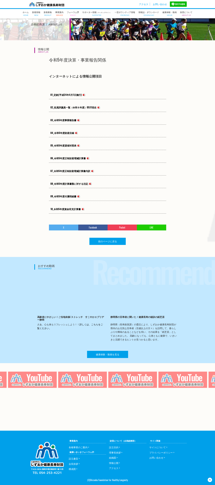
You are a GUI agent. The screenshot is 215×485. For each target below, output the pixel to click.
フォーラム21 (73, 13)
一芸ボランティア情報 (125, 13)
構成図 (72, 469)
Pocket (122, 227)
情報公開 (113, 463)
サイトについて (157, 447)
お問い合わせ (160, 4)
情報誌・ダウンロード (148, 13)
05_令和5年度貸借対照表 (63, 145)
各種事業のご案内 (78, 447)
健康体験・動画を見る (107, 354)
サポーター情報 (96, 13)
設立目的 (113, 447)
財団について (186, 13)
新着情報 (36, 13)
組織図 (112, 457)
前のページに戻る (107, 241)
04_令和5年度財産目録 (62, 133)
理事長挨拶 (115, 452)
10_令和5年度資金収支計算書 (65, 209)
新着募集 (48, 13)
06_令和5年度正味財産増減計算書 (68, 158)
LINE (151, 227)
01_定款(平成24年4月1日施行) (66, 95)
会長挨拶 (73, 464)
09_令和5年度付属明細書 (63, 196)
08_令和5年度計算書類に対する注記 (69, 183)
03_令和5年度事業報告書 (63, 120)
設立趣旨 (73, 458)
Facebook (93, 227)
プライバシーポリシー (161, 452)
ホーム (26, 13)
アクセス (143, 4)
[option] (82, 385)
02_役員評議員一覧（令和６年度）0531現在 (73, 107)
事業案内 (59, 13)
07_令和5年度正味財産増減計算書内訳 (70, 171)
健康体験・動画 (169, 13)
